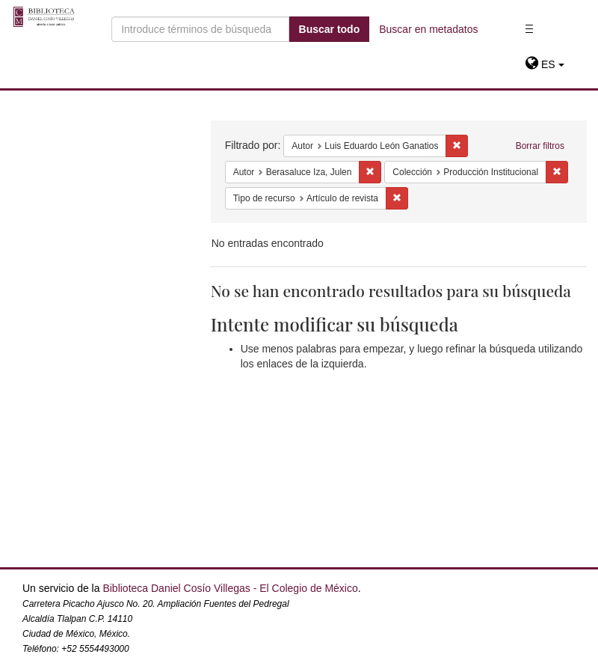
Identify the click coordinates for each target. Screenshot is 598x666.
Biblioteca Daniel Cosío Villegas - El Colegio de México (229, 588)
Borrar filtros (540, 146)
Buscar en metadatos (428, 29)
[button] (544, 64)
